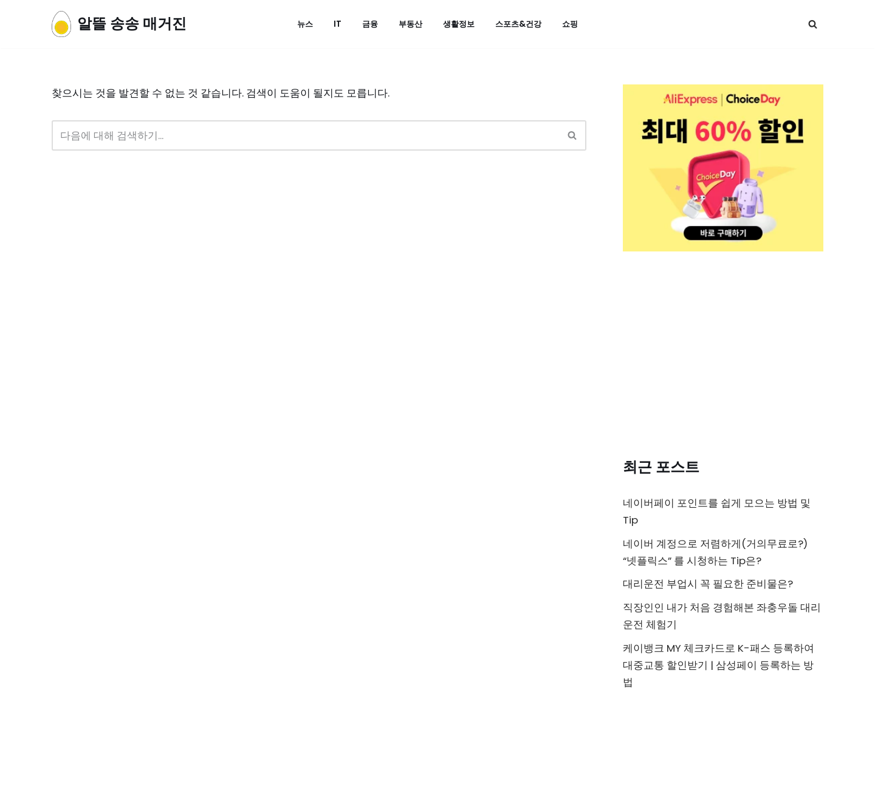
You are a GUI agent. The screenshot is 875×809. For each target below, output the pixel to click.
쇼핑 (574, 24)
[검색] (812, 24)
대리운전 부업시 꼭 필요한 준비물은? (709, 585)
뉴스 (300, 24)
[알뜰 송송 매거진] (119, 24)
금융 (366, 24)
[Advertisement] (723, 357)
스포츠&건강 (521, 24)
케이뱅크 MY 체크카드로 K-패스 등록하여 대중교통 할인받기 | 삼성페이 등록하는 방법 (720, 668)
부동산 (408, 24)
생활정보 (459, 24)
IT (333, 24)
